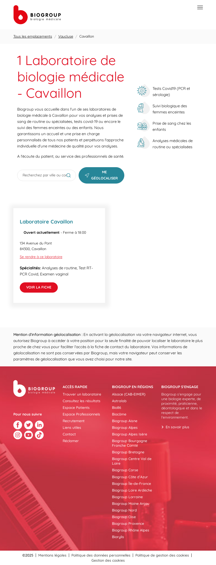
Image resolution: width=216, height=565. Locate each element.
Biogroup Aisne (124, 421)
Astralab (119, 401)
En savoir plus (177, 427)
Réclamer (71, 441)
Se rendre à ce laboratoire (41, 256)
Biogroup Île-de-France (131, 483)
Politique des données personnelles (100, 555)
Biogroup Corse (125, 470)
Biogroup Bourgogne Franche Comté (129, 443)
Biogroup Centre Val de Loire (132, 461)
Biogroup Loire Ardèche (132, 490)
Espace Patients (76, 407)
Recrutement (73, 421)
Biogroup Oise (124, 517)
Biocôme (119, 414)
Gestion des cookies (108, 560)
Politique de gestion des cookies (162, 555)
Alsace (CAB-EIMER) (128, 394)
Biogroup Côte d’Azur (130, 477)
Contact (69, 434)
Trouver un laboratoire (82, 394)
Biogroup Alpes (125, 427)
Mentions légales (52, 555)
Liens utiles (72, 427)
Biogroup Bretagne (128, 452)
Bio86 (116, 407)
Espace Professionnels (81, 414)
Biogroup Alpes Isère (129, 434)
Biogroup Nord (124, 510)
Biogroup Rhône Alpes (130, 530)
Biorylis (118, 537)
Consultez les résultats (81, 401)
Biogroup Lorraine (127, 497)
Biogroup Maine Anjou (130, 503)
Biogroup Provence (128, 523)
